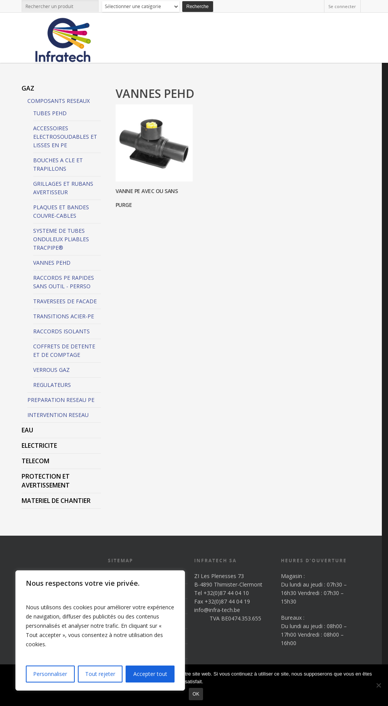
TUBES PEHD (50, 113)
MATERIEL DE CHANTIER (56, 500)
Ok (196, 694)
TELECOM (35, 461)
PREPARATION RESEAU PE (60, 399)
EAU (27, 430)
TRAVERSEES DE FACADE (65, 301)
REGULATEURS (52, 384)
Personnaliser (50, 673)
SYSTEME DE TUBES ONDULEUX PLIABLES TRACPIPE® (61, 239)
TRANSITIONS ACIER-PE (63, 316)
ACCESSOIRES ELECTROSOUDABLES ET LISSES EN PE (65, 136)
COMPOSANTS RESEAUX (58, 100)
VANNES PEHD (52, 262)
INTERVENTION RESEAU (58, 415)
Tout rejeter (100, 673)
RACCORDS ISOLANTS (61, 331)
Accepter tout (150, 673)
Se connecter (342, 6)
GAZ (28, 88)
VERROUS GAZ (51, 369)
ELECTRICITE (39, 445)
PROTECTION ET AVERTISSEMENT (46, 480)
